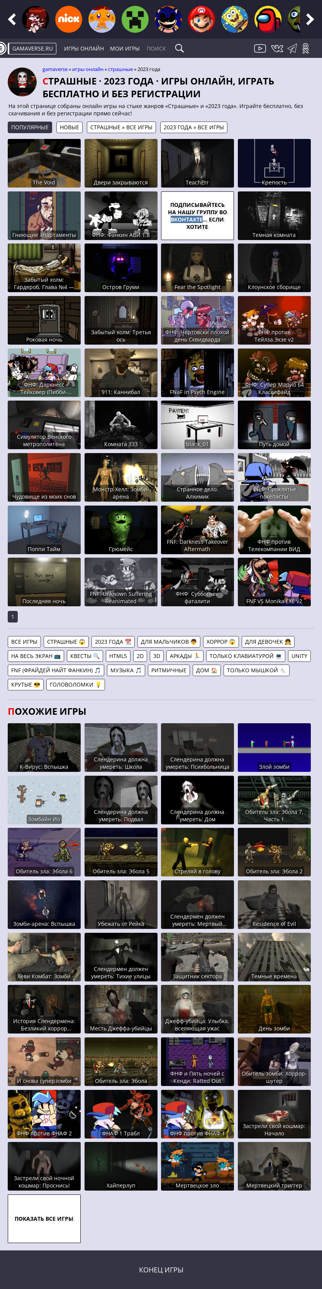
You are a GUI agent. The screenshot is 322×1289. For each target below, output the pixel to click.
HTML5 (118, 656)
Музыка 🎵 (126, 670)
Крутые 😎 (25, 684)
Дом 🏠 (206, 670)
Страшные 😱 (66, 641)
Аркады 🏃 (185, 656)
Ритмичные (168, 670)
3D (156, 656)
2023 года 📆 (113, 641)
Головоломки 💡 (76, 684)
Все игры (24, 641)
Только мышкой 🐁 (256, 670)
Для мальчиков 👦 (169, 641)
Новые (69, 127)
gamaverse (55, 69)
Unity (299, 656)
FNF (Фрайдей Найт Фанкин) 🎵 (56, 670)
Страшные (120, 69)
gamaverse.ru (32, 48)
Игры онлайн (84, 48)
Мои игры (125, 48)
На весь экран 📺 (36, 656)
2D (140, 656)
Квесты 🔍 (85, 656)
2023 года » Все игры (194, 127)
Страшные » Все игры (121, 127)
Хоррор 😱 (221, 641)
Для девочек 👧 (268, 641)
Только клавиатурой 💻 (246, 656)
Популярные (30, 127)
